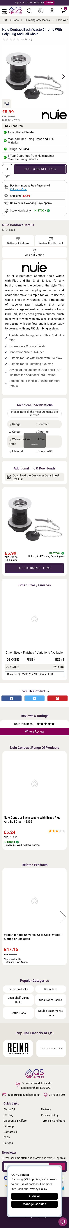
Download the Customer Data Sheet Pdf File (33, 477)
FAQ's (6, 1137)
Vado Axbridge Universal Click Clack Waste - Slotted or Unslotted (33, 937)
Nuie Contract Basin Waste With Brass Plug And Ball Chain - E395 (32, 819)
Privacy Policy (49, 1115)
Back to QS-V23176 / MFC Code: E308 (30, 674)
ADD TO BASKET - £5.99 (40, 169)
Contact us (10, 1132)
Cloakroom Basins (50, 1000)
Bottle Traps (18, 1013)
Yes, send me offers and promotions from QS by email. (36, 1158)
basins (14, 323)
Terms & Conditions (53, 1120)
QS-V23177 (12, 666)
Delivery (46, 1109)
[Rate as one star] (38, 724)
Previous (5, 917)
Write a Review (34, 731)
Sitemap (8, 1126)
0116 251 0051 (55, 1095)
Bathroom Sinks (18, 989)
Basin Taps (50, 989)
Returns (8, 1143)
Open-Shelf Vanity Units (18, 1000)
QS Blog (8, 1115)
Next (61, 76)
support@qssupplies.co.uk (21, 1094)
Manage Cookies (34, 1204)
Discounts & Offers (15, 1120)
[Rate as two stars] (40, 724)
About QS (9, 1109)
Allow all (34, 1196)
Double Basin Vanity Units (50, 1013)
